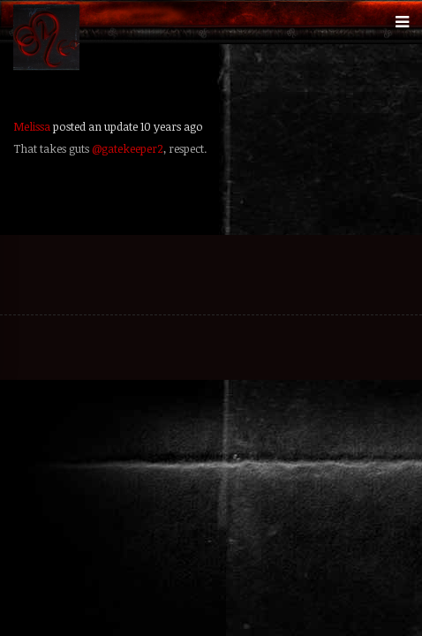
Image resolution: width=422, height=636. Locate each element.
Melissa (31, 126)
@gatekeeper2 (127, 148)
